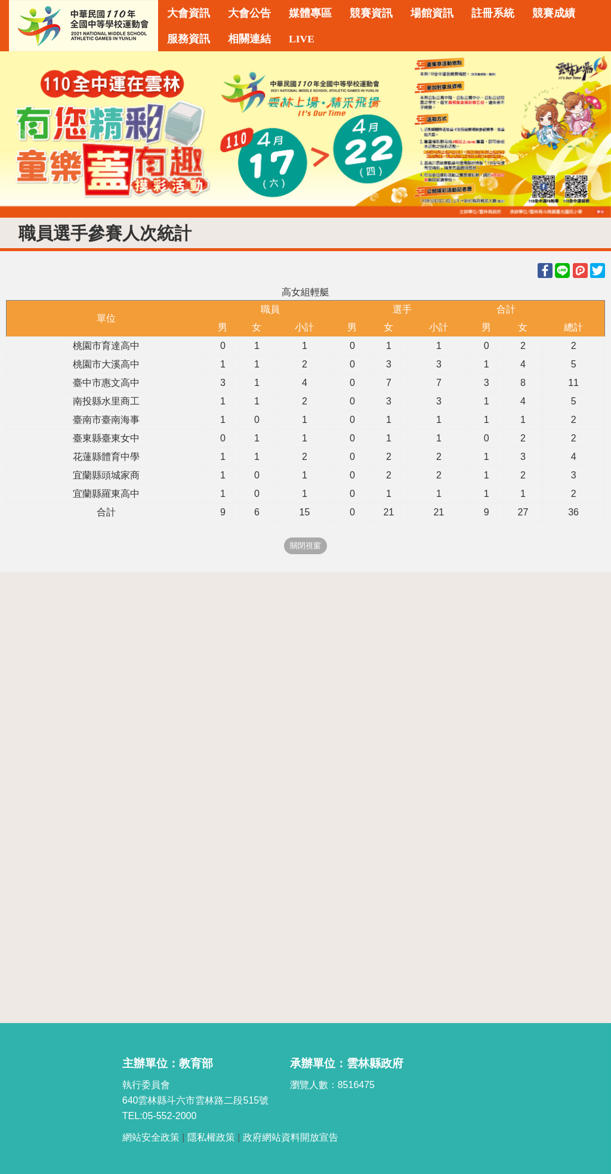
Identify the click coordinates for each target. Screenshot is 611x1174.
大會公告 (249, 13)
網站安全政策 (151, 1137)
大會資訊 (188, 13)
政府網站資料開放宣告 (290, 1137)
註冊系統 (492, 13)
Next (590, 135)
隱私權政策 (211, 1137)
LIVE (301, 39)
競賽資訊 (371, 13)
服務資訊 (188, 39)
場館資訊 (432, 13)
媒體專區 (310, 13)
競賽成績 (553, 13)
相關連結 (249, 39)
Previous (21, 135)
